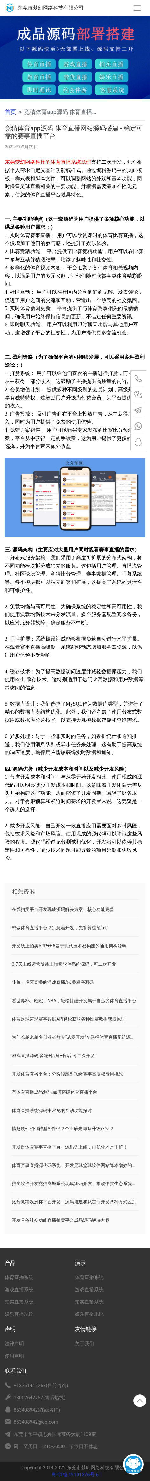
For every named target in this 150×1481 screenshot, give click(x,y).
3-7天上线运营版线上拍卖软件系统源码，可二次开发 (64, 964)
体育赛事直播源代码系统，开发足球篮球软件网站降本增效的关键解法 (81, 1165)
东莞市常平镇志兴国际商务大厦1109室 (55, 1434)
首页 (10, 112)
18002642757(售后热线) (39, 1397)
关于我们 (84, 1343)
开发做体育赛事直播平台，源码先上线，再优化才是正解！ (69, 1146)
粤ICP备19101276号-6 (75, 1475)
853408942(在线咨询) (37, 1410)
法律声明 (14, 1343)
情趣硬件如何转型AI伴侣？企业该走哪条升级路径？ (63, 1128)
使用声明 (14, 1356)
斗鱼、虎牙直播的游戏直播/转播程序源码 (53, 982)
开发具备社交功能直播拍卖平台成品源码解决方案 (61, 1220)
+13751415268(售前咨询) (41, 1385)
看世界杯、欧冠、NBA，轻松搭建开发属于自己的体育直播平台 (74, 1000)
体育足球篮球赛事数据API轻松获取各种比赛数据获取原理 (69, 1019)
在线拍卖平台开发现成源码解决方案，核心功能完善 (63, 909)
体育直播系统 (19, 1277)
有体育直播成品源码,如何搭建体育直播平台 (54, 1092)
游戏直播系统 (19, 1290)
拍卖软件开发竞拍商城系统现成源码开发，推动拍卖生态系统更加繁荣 (81, 1183)
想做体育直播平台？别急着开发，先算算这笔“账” (60, 927)
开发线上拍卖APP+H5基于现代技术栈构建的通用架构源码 (69, 945)
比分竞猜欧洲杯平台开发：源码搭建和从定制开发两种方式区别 (74, 1201)
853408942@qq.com (36, 1422)
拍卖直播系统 (19, 1302)
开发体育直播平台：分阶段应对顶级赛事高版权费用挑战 (67, 1073)
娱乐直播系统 (19, 1314)
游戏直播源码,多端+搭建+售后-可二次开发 (53, 1055)
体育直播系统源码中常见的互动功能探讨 (52, 1110)
